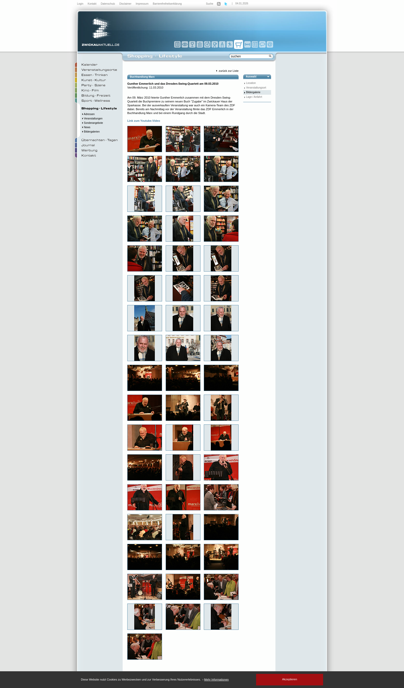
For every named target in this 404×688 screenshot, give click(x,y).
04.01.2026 (241, 3)
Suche (209, 3)
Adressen (88, 114)
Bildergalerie (253, 92)
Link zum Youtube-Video (143, 120)
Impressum (142, 3)
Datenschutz (108, 3)
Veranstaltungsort (256, 87)
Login (80, 3)
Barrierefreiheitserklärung (167, 3)
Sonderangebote (92, 122)
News (85, 127)
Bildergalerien (90, 131)
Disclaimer (125, 3)
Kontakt (92, 3)
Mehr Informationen (216, 679)
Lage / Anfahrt (254, 96)
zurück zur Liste (227, 70)
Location (251, 83)
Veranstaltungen (92, 118)
